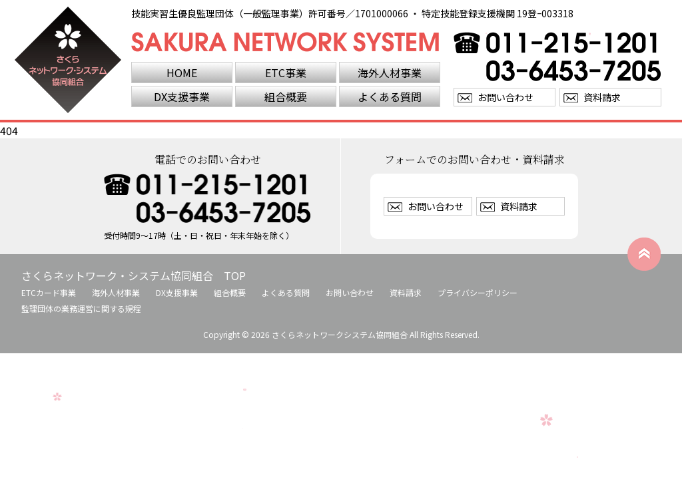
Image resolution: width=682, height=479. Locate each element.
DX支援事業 (182, 96)
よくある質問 (390, 96)
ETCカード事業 (48, 292)
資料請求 (602, 97)
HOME (182, 72)
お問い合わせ (505, 97)
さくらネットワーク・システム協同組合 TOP (133, 275)
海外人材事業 (390, 72)
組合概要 (285, 96)
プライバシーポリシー (477, 292)
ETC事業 (285, 72)
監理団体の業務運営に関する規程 (81, 308)
